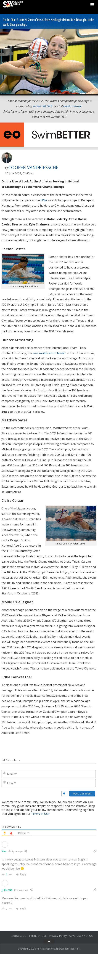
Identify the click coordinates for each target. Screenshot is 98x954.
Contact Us (19, 936)
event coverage (72, 106)
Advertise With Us (81, 936)
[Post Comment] (82, 793)
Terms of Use (40, 814)
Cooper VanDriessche (33, 167)
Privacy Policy (58, 936)
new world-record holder (49, 353)
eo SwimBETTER (42, 106)
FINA (44, 200)
